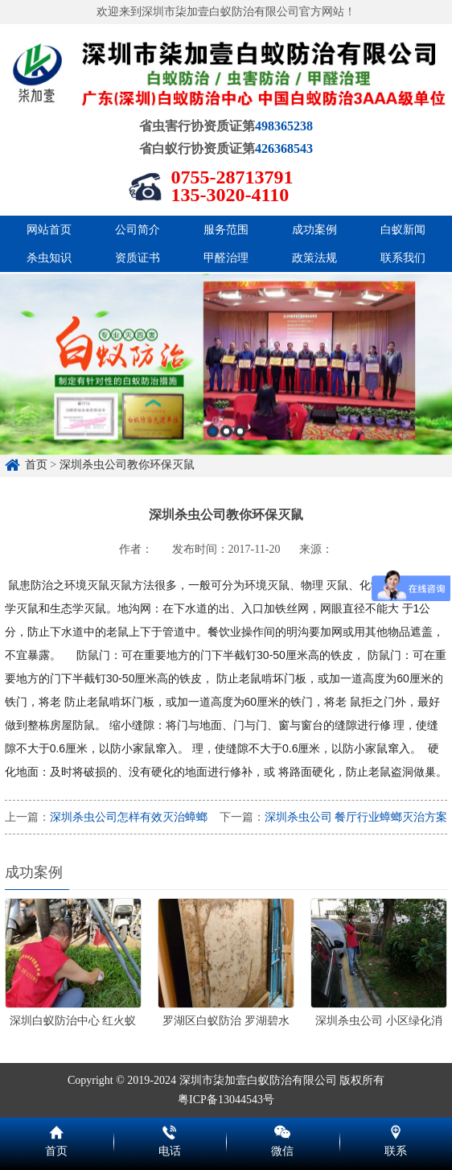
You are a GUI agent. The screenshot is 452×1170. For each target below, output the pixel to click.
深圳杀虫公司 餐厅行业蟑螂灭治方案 (356, 817)
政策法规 (314, 258)
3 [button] (240, 491)
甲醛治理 (226, 258)
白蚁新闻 (402, 230)
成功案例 (314, 230)
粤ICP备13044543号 (226, 1100)
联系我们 (402, 258)
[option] (226, 424)
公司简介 (137, 230)
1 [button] (213, 491)
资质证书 (137, 258)
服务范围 (226, 230)
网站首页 (49, 230)
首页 (56, 1130)
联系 (396, 1130)
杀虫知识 (49, 258)
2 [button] (226, 491)
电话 (170, 1130)
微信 (282, 1130)
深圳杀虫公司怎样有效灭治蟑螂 (129, 817)
